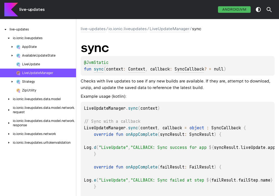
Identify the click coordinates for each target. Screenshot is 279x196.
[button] (269, 9)
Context (136, 69)
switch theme (258, 9)
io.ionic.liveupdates (127, 28)
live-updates (32, 9)
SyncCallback (189, 69)
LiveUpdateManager (169, 28)
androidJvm (234, 9)
